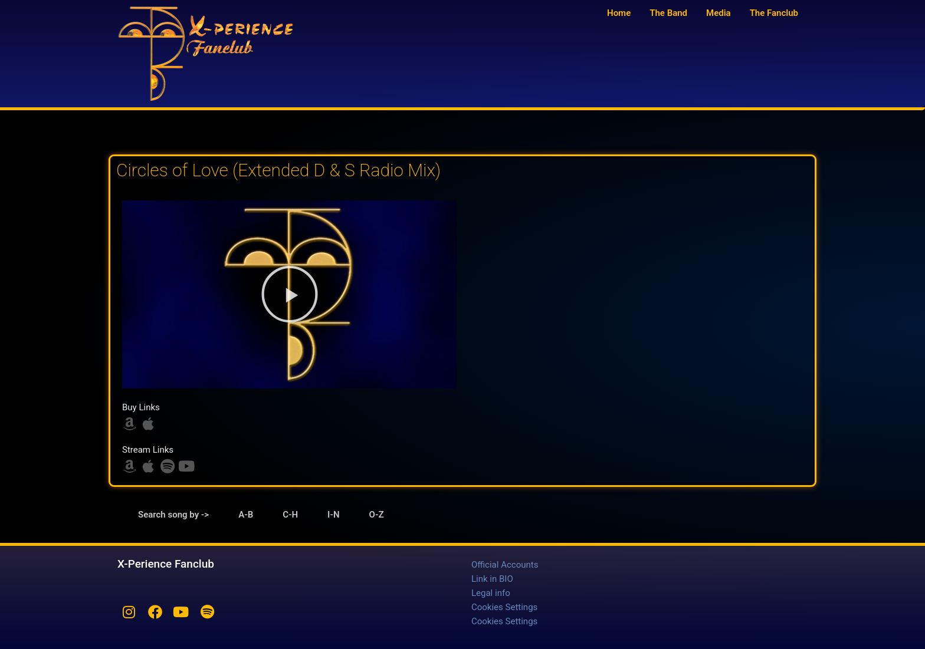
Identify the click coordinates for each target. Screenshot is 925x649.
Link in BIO (492, 579)
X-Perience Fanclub (165, 564)
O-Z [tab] (376, 514)
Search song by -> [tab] (173, 514)
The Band (668, 13)
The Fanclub (774, 13)
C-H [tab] (290, 514)
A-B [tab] (245, 514)
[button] (289, 294)
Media (718, 13)
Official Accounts (504, 564)
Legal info (490, 593)
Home (619, 13)
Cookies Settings (504, 607)
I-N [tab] (333, 514)
